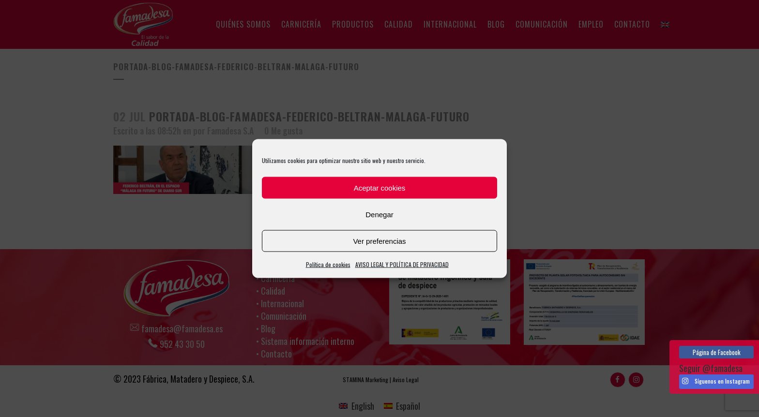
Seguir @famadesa (711, 368)
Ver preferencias (379, 241)
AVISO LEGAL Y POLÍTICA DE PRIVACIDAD (402, 264)
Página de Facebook (717, 352)
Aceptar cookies (380, 187)
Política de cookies (328, 264)
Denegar (379, 214)
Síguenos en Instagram (716, 381)
